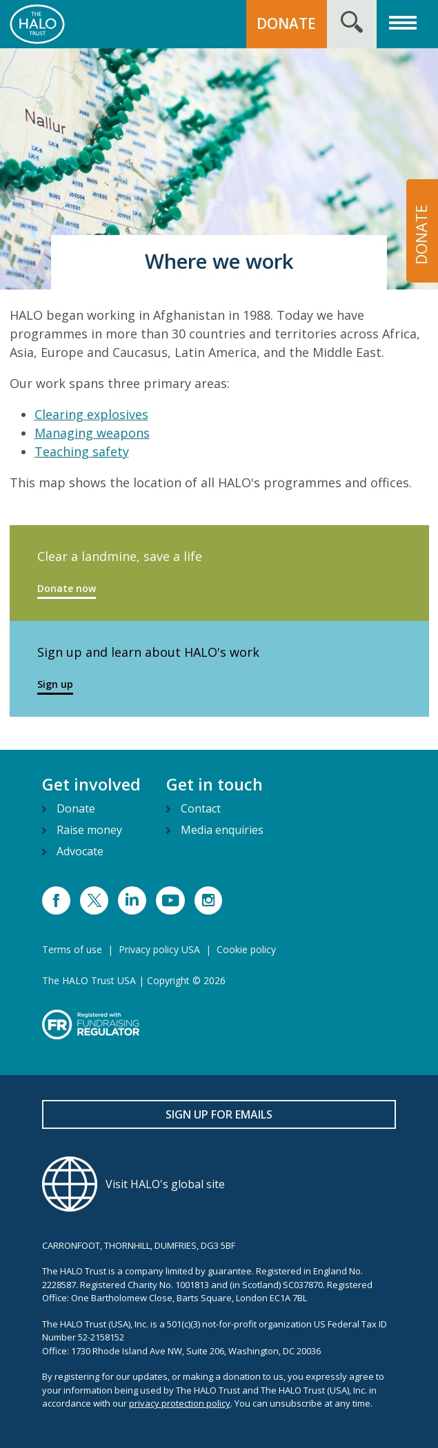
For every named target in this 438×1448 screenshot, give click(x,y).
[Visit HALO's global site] (219, 1184)
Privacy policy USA (159, 949)
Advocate (80, 851)
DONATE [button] (286, 23)
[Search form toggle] (352, 24)
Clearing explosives (91, 414)
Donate (76, 808)
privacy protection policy (179, 1403)
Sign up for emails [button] (219, 1114)
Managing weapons (92, 433)
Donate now (66, 588)
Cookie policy (246, 949)
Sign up (55, 684)
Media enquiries (222, 829)
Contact (201, 808)
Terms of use (72, 949)
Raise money (89, 829)
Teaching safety (81, 451)
